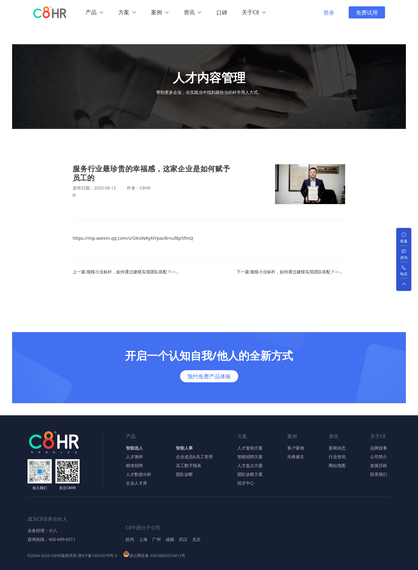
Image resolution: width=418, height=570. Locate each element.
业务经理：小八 (42, 531)
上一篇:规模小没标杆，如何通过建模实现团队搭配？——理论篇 (127, 272)
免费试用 (367, 12)
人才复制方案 (250, 448)
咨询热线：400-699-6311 (52, 539)
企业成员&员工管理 (194, 457)
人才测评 (134, 457)
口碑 (221, 12)
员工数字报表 (188, 465)
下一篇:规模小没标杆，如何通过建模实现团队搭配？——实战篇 (290, 272)
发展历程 (378, 465)
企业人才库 (136, 483)
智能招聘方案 (250, 457)
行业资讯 (337, 457)
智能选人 (134, 448)
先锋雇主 (295, 457)
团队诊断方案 (250, 474)
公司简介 (378, 457)
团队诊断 (184, 474)
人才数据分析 (138, 474)
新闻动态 (337, 448)
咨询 (403, 257)
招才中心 (245, 483)
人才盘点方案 (250, 465)
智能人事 (184, 448)
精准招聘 (134, 465)
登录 (328, 12)
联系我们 (378, 474)
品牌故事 (378, 448)
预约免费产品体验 (209, 376)
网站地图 (337, 465)
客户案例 (295, 448)
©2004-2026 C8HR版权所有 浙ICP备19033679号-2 (72, 556)
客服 (403, 241)
